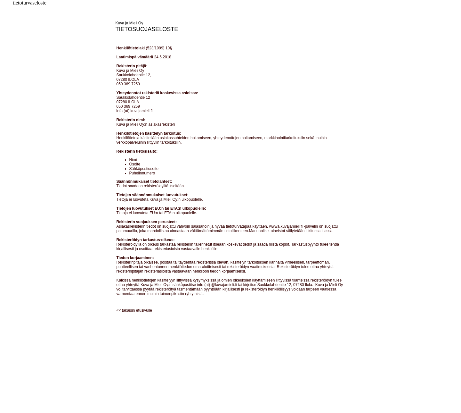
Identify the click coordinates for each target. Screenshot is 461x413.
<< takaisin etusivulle (134, 310)
